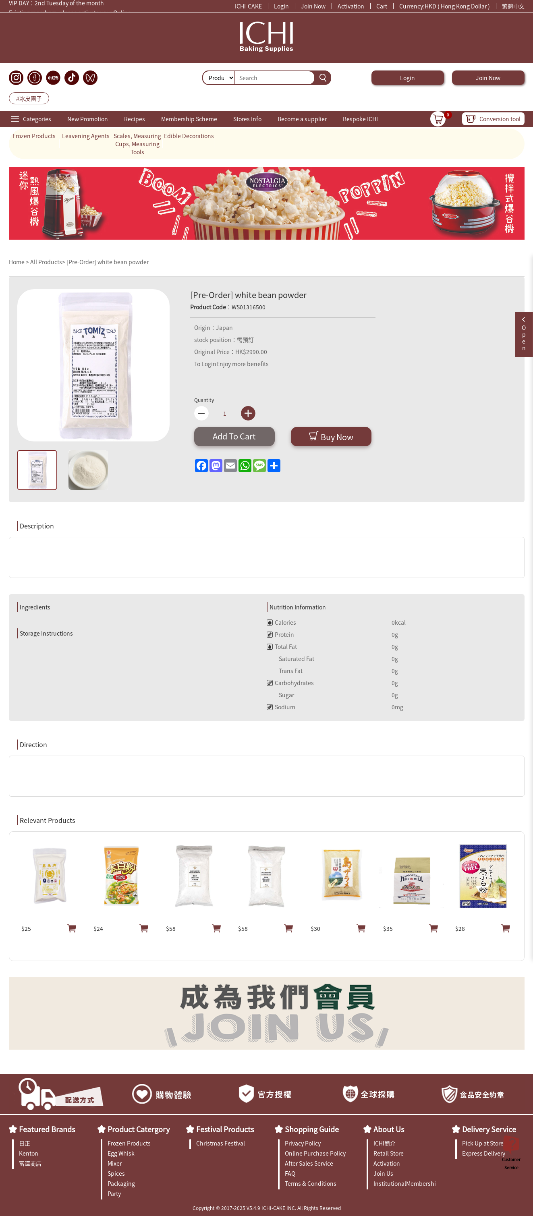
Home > (19, 262)
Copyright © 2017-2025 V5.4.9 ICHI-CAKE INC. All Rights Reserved (267, 1207)
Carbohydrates (290, 683)
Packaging (121, 1183)
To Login (205, 364)
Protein (280, 634)
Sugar (280, 695)
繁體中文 (513, 6)
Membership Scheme (189, 119)
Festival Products (225, 1129)
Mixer (115, 1163)
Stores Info (247, 119)
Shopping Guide (312, 1129)
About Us (388, 1129)
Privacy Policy (303, 1143)
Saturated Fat (290, 659)
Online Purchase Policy (315, 1153)
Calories (281, 622)
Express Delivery (483, 1153)
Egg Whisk (121, 1153)
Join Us (383, 1173)
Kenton (28, 1153)
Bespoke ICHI (360, 119)
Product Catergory (139, 1129)
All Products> (47, 262)
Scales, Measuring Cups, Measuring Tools (137, 144)
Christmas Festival (220, 1143)
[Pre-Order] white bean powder (107, 262)
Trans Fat (285, 671)
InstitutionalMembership (404, 1183)
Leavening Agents (86, 136)
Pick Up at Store (483, 1143)
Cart (381, 6)
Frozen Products (34, 136)
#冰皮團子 (29, 98)
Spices (116, 1173)
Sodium (281, 707)
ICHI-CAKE (248, 6)
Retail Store (388, 1153)
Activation (351, 6)
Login (281, 6)
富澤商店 (30, 1163)
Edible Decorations (189, 136)
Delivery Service (489, 1129)
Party (114, 1193)
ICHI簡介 (384, 1143)
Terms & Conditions (310, 1183)
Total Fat (282, 646)
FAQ (290, 1173)
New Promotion (87, 119)
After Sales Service (309, 1163)
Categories (37, 119)
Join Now (313, 6)
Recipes (134, 119)
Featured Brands (47, 1129)
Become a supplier (302, 119)
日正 (24, 1143)
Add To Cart (234, 436)
